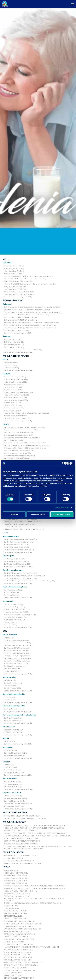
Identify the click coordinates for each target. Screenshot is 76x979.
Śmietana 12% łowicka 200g (14, 345)
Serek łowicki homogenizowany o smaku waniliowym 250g (24, 576)
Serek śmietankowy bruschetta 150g (17, 544)
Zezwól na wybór (38, 514)
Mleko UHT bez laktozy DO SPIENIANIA (18, 281)
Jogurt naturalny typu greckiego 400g (17, 453)
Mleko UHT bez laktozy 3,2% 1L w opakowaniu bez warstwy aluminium (28, 276)
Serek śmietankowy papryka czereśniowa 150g (20, 539)
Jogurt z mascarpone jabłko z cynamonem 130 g (20, 430)
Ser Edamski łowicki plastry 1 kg (15, 666)
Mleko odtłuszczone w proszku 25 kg (21, 856)
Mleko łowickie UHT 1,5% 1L (14, 271)
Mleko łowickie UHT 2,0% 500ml (15, 289)
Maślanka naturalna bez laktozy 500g (17, 418)
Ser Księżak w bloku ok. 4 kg (14, 709)
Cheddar (6, 761)
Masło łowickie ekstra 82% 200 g (18, 949)
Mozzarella (7, 747)
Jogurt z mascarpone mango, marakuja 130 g (19, 456)
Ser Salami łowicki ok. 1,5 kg (13, 720)
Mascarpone (8, 601)
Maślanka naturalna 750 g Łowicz (15, 415)
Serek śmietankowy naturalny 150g (16, 547)
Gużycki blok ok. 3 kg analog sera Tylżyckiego (25, 818)
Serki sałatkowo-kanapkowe (15, 587)
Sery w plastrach (10, 634)
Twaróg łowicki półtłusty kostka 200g (22, 522)
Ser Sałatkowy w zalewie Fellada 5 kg (21, 965)
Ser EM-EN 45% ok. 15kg (12, 781)
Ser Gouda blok (9, 697)
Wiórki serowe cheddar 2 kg (14, 772)
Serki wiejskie (8, 556)
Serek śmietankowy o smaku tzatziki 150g (18, 542)
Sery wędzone (9, 726)
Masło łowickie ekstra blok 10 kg (19, 944)
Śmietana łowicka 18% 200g (14, 339)
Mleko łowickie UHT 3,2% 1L (14, 266)
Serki (5, 533)
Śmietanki (7, 304)
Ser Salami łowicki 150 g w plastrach (16, 648)
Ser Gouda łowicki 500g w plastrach (16, 650)
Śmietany (7, 336)
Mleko (6, 259)
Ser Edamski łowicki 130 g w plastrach (17, 658)
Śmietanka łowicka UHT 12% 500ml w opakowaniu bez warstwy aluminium (30, 328)
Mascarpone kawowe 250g (13, 604)
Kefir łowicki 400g (10, 365)
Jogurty (6, 424)
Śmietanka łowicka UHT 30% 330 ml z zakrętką (20, 317)
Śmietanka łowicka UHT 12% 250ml (16, 330)
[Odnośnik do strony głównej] (5, 4)
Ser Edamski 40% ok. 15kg (13, 784)
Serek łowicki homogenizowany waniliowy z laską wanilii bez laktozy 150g (29, 581)
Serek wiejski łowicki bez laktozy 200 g (17, 564)
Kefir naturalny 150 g (11, 368)
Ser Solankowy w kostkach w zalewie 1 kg (23, 962)
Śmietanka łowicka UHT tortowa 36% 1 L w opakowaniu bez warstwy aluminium (32, 307)
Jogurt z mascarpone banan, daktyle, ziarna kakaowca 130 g (25, 427)
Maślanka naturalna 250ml (13, 390)
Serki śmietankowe (11, 536)
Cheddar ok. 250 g (10, 685)
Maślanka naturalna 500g (13, 410)
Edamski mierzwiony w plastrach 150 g (17, 643)
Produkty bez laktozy (14, 822)
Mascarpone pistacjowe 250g (14, 607)
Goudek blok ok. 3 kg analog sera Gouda (22, 816)
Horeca (6, 867)
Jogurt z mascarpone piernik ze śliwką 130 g (19, 432)
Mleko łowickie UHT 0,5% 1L (14, 274)
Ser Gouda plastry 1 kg (12, 669)
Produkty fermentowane (16, 356)
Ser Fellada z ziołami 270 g (13, 590)
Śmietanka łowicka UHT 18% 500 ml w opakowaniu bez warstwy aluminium (30, 325)
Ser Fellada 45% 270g (11, 592)
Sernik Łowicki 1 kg (12, 527)
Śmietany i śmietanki (13, 300)
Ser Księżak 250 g (10, 680)
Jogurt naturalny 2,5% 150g (14, 440)
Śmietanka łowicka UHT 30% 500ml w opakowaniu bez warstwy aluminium (30, 315)
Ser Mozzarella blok (10, 750)
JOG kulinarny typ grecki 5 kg (17, 955)
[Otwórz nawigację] (72, 4)
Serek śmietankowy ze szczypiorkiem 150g (19, 550)
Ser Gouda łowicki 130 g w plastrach (17, 661)
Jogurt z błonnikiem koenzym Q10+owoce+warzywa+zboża (25, 448)
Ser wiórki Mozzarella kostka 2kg (15, 753)
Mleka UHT (7, 263)
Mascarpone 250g (10, 622)
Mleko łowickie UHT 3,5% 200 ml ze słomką (19, 292)
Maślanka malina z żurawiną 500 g (15, 382)
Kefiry (5, 359)
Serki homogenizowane (12, 570)
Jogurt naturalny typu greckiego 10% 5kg (18, 450)
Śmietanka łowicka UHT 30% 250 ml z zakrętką (20, 320)
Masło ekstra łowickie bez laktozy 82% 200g (24, 849)
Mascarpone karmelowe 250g (14, 620)
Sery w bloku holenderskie (14, 694)
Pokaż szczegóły (62, 507)
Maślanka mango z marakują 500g (15, 397)
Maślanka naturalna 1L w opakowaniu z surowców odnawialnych (26, 413)
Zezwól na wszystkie (62, 514)
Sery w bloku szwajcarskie (14, 706)
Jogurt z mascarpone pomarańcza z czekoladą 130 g (22, 438)
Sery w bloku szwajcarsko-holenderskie (19, 715)
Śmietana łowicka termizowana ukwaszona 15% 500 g (23, 350)
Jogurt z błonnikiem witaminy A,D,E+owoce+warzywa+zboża (25, 443)
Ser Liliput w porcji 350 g (12, 688)
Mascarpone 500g (10, 625)
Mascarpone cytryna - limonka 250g (16, 612)
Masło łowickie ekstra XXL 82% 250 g (20, 970)
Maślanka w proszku (13, 858)
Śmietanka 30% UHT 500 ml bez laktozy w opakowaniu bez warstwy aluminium (31, 322)
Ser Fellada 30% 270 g (11, 595)
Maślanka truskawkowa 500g (14, 408)
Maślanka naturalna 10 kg (13, 405)
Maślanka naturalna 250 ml (13, 387)
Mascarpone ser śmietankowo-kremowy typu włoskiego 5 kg (31, 947)
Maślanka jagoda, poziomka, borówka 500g (19, 392)
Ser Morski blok (9, 741)
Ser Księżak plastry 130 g (13, 671)
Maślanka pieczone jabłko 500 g (15, 377)
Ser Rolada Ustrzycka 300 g (13, 730)
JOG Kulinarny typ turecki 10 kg (18, 957)
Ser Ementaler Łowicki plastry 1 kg (16, 663)
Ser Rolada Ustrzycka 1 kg (13, 732)
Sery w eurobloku (10, 778)
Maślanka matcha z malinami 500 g (16, 379)
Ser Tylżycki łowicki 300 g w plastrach (17, 656)
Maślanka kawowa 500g (12, 403)
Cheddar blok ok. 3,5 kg (12, 770)
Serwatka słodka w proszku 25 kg (19, 861)
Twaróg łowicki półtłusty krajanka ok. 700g (24, 529)
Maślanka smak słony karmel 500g (16, 400)
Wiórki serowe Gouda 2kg (13, 796)
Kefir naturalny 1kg (11, 362)
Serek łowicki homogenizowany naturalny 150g (20, 578)
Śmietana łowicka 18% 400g (14, 342)
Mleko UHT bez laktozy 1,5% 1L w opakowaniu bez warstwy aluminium (28, 279)
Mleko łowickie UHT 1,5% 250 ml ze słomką (19, 294)
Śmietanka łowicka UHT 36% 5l (17, 894)
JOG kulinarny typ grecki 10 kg (17, 952)
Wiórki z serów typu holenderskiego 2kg (18, 803)
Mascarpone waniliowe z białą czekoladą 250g (20, 614)
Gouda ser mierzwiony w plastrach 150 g (18, 645)
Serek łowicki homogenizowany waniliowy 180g (20, 573)
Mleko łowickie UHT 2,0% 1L (14, 268)
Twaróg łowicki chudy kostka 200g (20, 524)
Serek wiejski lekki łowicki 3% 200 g (16, 561)
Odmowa (14, 514)
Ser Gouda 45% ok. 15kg (12, 787)
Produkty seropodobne (15, 812)
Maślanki (6, 374)
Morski (6, 738)
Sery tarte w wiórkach (12, 793)
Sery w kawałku (9, 677)
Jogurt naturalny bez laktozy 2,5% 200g (22, 841)
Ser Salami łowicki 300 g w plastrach (16, 640)
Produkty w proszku (13, 852)
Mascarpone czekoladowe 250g (15, 617)
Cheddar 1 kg (8, 638)
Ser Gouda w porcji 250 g (13, 683)
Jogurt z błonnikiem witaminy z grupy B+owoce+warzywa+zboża (26, 445)
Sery (5, 631)
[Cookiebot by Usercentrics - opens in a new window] (63, 463)
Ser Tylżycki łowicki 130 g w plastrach (17, 653)
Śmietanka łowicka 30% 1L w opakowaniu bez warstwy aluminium (27, 310)
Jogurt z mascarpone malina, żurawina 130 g (19, 458)
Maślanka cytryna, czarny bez (14, 384)
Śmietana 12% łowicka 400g (14, 347)
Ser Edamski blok (10, 700)
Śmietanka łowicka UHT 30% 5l (17, 896)
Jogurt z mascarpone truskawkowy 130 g (18, 435)
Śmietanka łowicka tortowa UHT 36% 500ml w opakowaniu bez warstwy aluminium (33, 312)
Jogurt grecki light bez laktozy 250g (21, 838)
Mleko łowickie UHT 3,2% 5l (16, 873)
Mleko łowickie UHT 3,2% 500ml (15, 286)
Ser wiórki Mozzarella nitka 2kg (14, 755)
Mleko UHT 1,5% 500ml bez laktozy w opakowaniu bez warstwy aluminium (30, 284)
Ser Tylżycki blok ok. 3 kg (12, 718)
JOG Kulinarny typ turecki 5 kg (18, 960)
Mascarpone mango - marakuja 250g (16, 609)
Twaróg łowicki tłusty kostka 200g (20, 519)
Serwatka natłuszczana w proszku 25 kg (18, 297)
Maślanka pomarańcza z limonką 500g (17, 395)
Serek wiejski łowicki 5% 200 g (14, 559)
